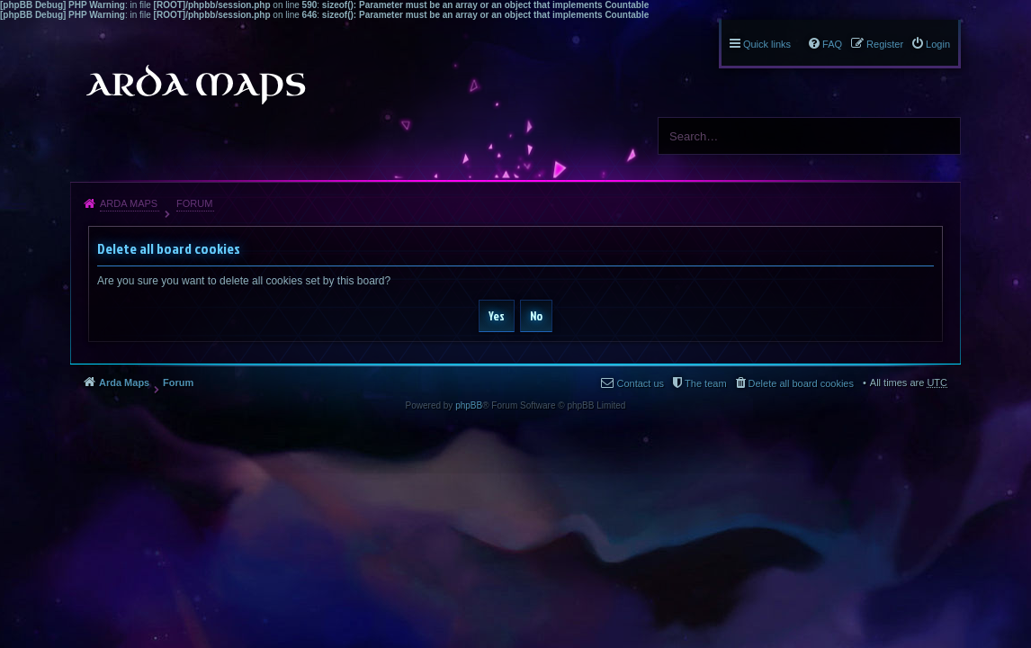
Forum (194, 203)
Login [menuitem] (938, 44)
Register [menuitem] (884, 44)
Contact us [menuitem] (640, 383)
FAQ (832, 44)
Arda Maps (128, 203)
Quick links (767, 44)
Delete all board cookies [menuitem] (801, 383)
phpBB (468, 405)
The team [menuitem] (705, 383)
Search (940, 136)
